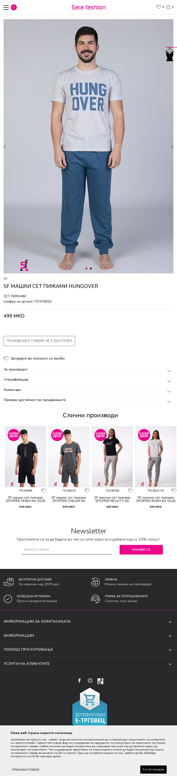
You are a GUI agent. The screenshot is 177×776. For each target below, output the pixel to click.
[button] (14, 7)
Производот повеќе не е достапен (39, 341)
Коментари (88, 390)
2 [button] (91, 269)
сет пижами (15, 296)
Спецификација (88, 379)
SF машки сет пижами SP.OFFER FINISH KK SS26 (25, 499)
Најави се (141, 549)
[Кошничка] (170, 6)
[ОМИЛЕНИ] (160, 7)
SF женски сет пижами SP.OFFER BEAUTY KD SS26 (112, 501)
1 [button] (87, 269)
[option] (88, 146)
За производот (88, 369)
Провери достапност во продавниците (88, 400)
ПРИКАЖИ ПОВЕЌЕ (25, 770)
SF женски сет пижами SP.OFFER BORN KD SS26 (155, 499)
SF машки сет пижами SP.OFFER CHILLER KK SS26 (68, 501)
